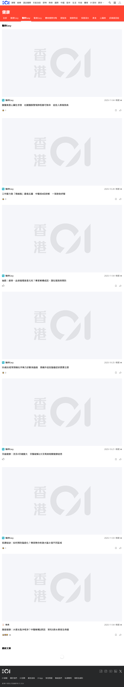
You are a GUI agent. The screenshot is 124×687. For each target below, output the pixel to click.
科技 (80, 2)
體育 (86, 2)
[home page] (5, 2)
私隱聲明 (69, 678)
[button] (116, 110)
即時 (45, 2)
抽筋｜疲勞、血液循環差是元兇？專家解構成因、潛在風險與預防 (34, 280)
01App (41, 678)
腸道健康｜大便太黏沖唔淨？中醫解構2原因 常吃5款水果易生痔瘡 (35, 629)
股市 (68, 2)
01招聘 (23, 678)
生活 (74, 2)
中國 (62, 2)
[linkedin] (115, 671)
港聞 (13, 2)
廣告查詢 (32, 678)
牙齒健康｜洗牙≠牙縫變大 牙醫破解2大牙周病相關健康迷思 (32, 454)
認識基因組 (114, 18)
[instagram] (105, 671)
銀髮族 (63, 18)
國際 (57, 2)
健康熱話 (74, 18)
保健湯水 (85, 18)
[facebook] (100, 671)
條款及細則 (80, 678)
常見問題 (50, 678)
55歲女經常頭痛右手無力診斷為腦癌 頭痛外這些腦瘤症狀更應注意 (35, 367)
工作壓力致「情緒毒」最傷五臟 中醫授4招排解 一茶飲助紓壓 (33, 193)
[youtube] (110, 671)
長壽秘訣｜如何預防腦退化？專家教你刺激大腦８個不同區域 (32, 542)
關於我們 (13, 678)
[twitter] (120, 671)
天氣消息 (37, 2)
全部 (5, 18)
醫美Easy (38, 18)
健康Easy (14, 18)
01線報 (4, 678)
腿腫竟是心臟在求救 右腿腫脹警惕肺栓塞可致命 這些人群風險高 (35, 105)
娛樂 (19, 2)
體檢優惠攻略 (51, 18)
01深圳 (93, 2)
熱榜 (51, 2)
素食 (94, 18)
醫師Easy (26, 18)
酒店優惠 (27, 2)
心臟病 (103, 18)
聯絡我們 (59, 678)
